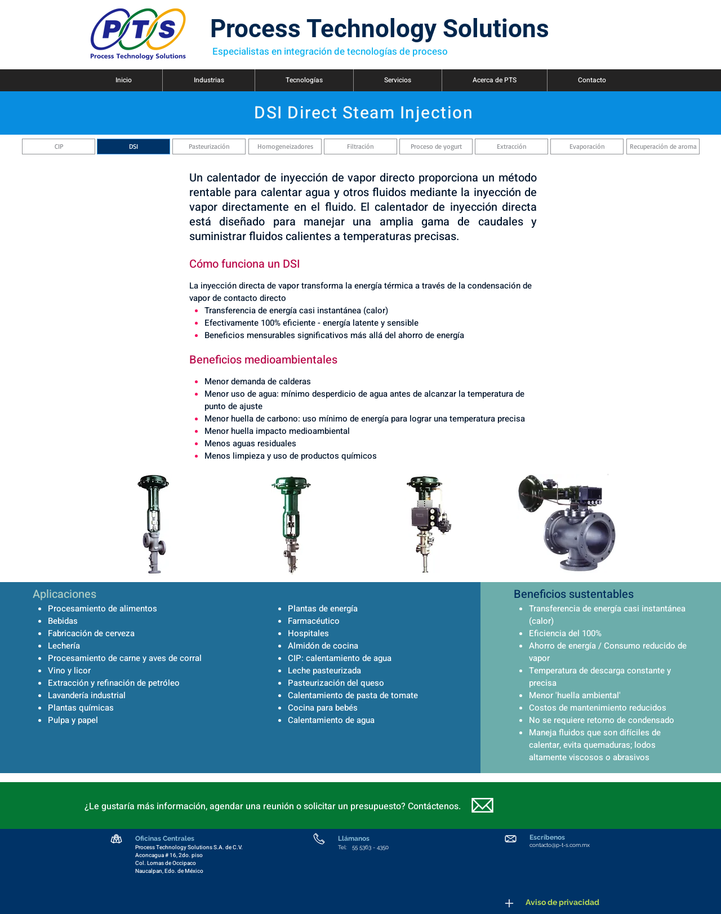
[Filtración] (360, 146)
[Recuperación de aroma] (663, 146)
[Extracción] (511, 146)
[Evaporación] (587, 146)
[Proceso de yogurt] (436, 146)
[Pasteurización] (209, 146)
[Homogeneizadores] (285, 146)
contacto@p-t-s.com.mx (559, 845)
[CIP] (58, 146)
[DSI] (133, 146)
